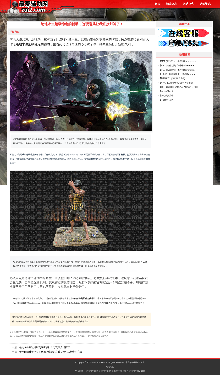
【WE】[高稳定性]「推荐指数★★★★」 (177, 65)
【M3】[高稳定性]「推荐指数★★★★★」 (178, 61)
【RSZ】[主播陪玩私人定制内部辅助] (175, 82)
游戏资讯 (205, 3)
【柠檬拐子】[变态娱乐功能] (171, 78)
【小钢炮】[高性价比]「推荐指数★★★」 (177, 74)
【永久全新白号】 (166, 91)
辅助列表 (171, 3)
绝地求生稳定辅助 (137, 371)
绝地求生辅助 (92, 371)
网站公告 (188, 3)
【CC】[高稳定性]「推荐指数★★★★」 (177, 70)
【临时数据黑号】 (166, 95)
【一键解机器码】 (166, 100)
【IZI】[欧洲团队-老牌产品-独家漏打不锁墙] (178, 87)
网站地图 (110, 367)
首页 (157, 3)
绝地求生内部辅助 (120, 371)
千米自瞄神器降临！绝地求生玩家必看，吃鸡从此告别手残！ (51, 351)
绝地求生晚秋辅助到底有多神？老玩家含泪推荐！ (45, 347)
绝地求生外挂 (105, 371)
